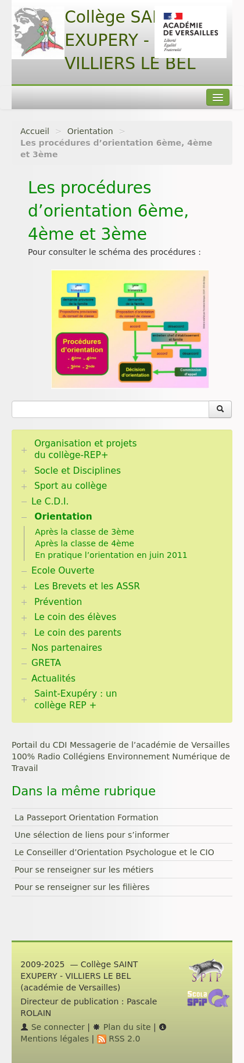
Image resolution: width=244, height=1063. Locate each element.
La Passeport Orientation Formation (87, 817)
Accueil (34, 131)
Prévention (58, 602)
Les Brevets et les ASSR (87, 586)
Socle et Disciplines (77, 471)
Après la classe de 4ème (84, 543)
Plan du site (121, 1027)
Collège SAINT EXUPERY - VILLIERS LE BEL (129, 40)
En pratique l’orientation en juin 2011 (111, 555)
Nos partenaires (66, 648)
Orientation (90, 131)
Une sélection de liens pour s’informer (92, 834)
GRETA (46, 663)
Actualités (53, 678)
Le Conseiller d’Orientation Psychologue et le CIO (114, 852)
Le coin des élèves (75, 617)
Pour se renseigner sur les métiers (84, 869)
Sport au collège (70, 486)
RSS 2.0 (119, 1038)
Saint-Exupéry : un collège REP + (75, 700)
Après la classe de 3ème (84, 531)
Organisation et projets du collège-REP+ (85, 449)
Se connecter (52, 1027)
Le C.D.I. (50, 501)
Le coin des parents (77, 633)
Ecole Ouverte (63, 570)
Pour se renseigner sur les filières (82, 887)
